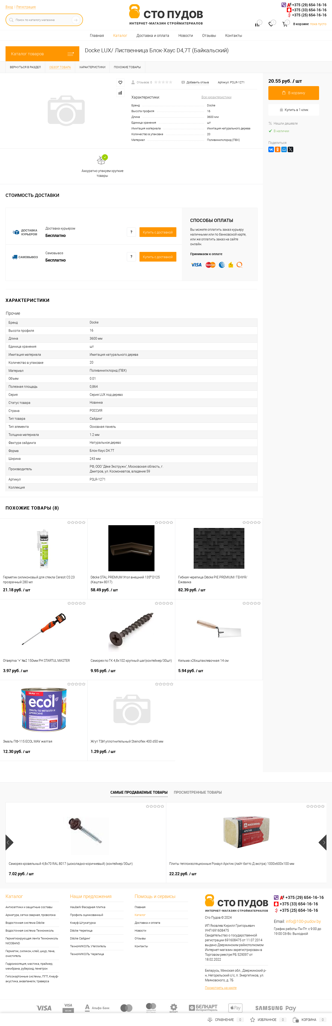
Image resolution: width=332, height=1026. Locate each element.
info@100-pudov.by (303, 921)
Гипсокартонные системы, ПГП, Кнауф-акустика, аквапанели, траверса (32, 979)
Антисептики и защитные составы (29, 907)
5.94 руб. (219, 673)
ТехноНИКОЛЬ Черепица (87, 954)
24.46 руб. (182, 873)
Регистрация (26, 7)
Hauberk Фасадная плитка (87, 907)
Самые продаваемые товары (139, 792)
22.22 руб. (102, 873)
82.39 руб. (219, 592)
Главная (97, 35)
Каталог (120, 35)
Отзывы (209, 35)
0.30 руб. (261, 873)
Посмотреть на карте (221, 988)
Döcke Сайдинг (80, 938)
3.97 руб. (44, 673)
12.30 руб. (43, 754)
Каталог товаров (42, 53)
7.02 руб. (21, 873)
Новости (185, 35)
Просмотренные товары (198, 792)
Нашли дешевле (283, 123)
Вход (9, 7)
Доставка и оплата (152, 35)
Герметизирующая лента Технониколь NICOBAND (32, 941)
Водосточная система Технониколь (30, 930)
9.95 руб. (131, 673)
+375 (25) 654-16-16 (309, 14)
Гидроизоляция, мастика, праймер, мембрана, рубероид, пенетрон (29, 966)
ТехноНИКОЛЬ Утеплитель (88, 946)
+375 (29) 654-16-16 (309, 4)
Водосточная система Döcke (25, 922)
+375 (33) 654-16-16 (309, 9)
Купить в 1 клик (293, 110)
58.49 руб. (131, 592)
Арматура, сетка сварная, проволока (31, 915)
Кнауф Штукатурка (83, 922)
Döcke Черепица (81, 930)
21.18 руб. (43, 592)
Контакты (233, 35)
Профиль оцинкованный (86, 915)
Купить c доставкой (158, 232)
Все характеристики (216, 97)
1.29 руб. (131, 754)
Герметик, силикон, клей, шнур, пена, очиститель (30, 953)
